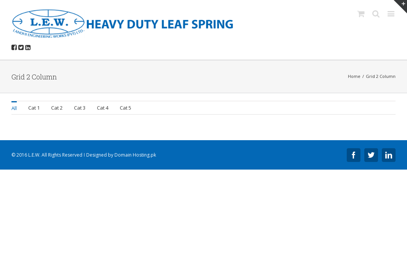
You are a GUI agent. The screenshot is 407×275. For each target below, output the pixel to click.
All (14, 108)
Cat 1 (34, 107)
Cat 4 (102, 107)
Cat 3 (79, 107)
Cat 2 (57, 107)
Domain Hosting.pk (135, 155)
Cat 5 (125, 107)
